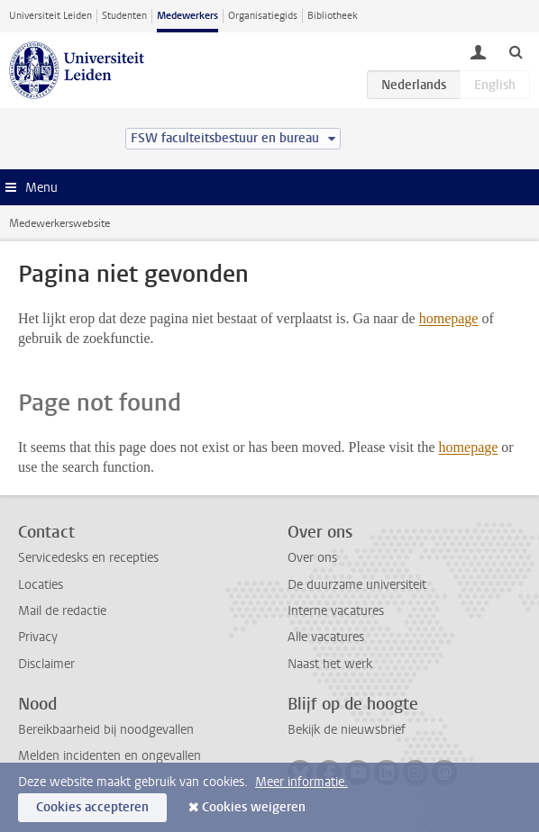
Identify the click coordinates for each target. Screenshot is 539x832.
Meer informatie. (301, 782)
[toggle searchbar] (515, 51)
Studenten (124, 16)
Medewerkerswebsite (59, 223)
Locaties (40, 584)
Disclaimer (46, 664)
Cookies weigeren (254, 807)
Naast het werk (330, 664)
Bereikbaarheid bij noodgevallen (106, 729)
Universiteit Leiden (50, 16)
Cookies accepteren (92, 807)
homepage (449, 318)
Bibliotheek (332, 16)
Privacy (38, 637)
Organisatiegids (262, 16)
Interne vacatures (336, 610)
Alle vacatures (326, 637)
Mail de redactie (62, 610)
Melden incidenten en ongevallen (109, 755)
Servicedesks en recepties (88, 557)
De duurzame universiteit (357, 584)
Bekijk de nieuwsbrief (347, 729)
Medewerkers (187, 16)
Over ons (312, 557)
